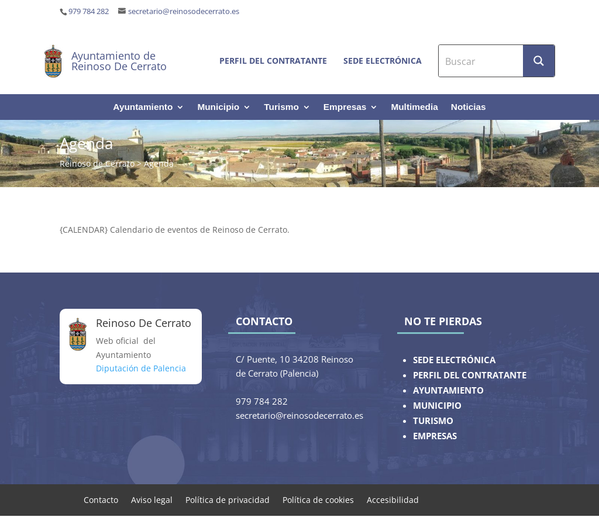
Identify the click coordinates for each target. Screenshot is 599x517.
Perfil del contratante (273, 60)
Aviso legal (152, 499)
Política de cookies (318, 499)
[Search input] (481, 60)
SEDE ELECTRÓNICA (454, 360)
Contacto (101, 499)
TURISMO (433, 421)
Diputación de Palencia (141, 368)
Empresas (345, 107)
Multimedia (414, 107)
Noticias (468, 107)
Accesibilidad (393, 499)
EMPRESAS (435, 436)
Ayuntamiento (143, 107)
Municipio (218, 107)
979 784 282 (88, 11)
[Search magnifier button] (539, 61)
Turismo (281, 107)
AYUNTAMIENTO (448, 390)
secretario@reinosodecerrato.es (183, 11)
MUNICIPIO (437, 405)
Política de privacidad (227, 499)
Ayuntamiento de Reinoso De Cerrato (119, 61)
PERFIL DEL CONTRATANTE (469, 375)
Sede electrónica (382, 60)
